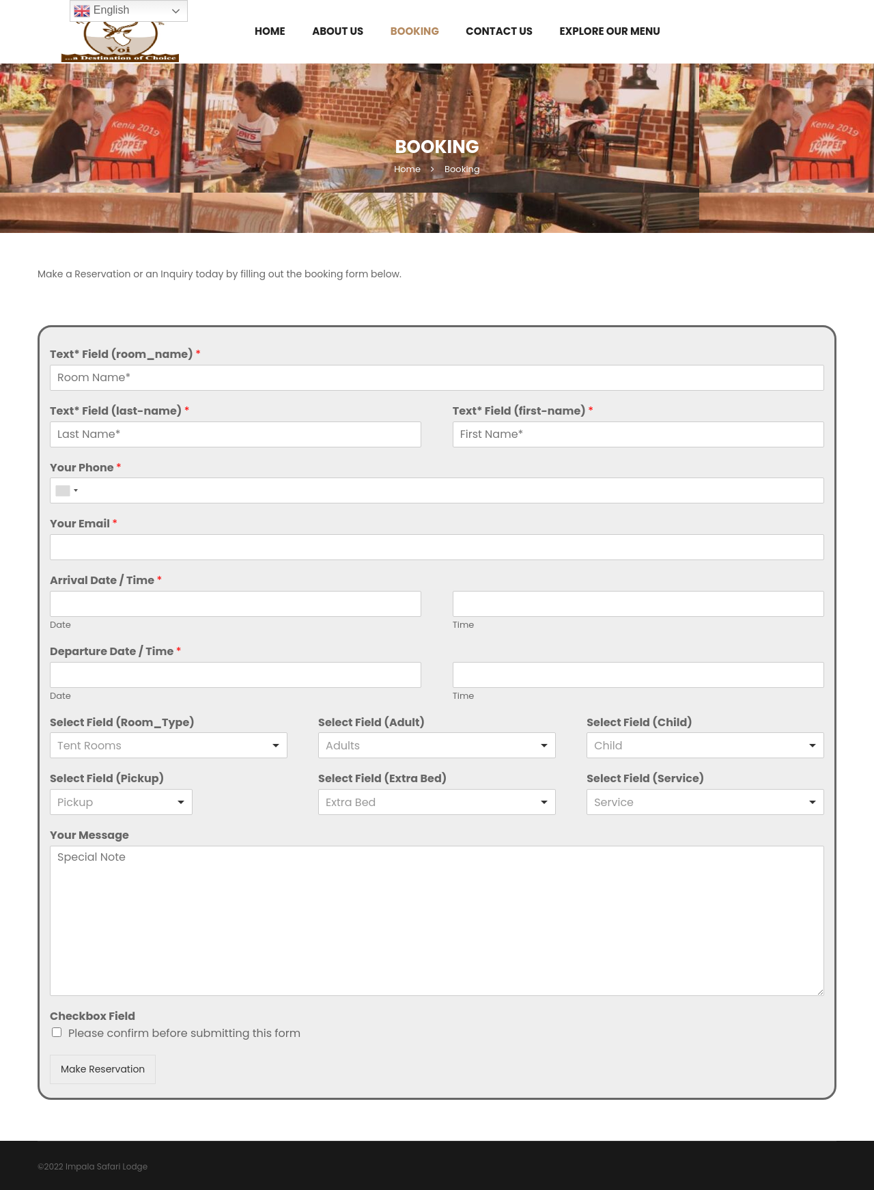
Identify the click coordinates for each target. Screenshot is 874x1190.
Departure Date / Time (115, 652)
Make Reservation (103, 1069)
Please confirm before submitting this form (184, 1033)
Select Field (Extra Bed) (382, 779)
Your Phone (86, 468)
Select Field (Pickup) (107, 779)
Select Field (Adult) (371, 723)
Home (407, 169)
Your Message (89, 836)
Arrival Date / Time (106, 581)
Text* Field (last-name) (120, 411)
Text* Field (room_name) (125, 355)
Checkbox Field (92, 1017)
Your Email (83, 524)
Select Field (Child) (639, 723)
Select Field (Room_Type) (122, 723)
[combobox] (66, 490)
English (101, 11)
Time (464, 625)
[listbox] (168, 745)
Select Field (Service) (645, 779)
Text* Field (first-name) (523, 411)
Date (60, 625)
